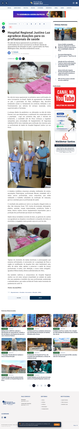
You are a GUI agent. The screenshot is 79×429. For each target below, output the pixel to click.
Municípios (49, 7)
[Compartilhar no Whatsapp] (3, 23)
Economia (40, 7)
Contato (69, 7)
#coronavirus (28, 292)
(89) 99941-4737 (25, 401)
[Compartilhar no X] (3, 31)
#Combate (22, 292)
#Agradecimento (15, 292)
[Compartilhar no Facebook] (3, 27)
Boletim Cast (64, 404)
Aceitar (56, 424)
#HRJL (39, 292)
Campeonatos (44, 408)
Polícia (33, 7)
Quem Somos (17, 7)
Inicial (9, 7)
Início (40, 297)
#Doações (34, 292)
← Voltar (18, 297)
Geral (56, 7)
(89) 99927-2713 (25, 405)
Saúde (62, 7)
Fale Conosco (64, 402)
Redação (16, 52)
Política (26, 7)
